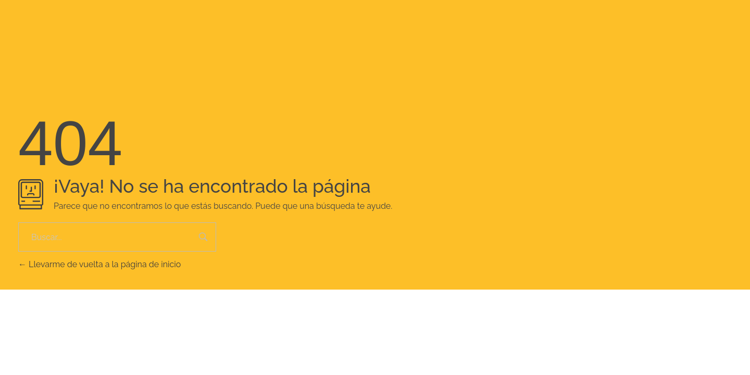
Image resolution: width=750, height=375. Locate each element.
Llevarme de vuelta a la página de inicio (99, 264)
